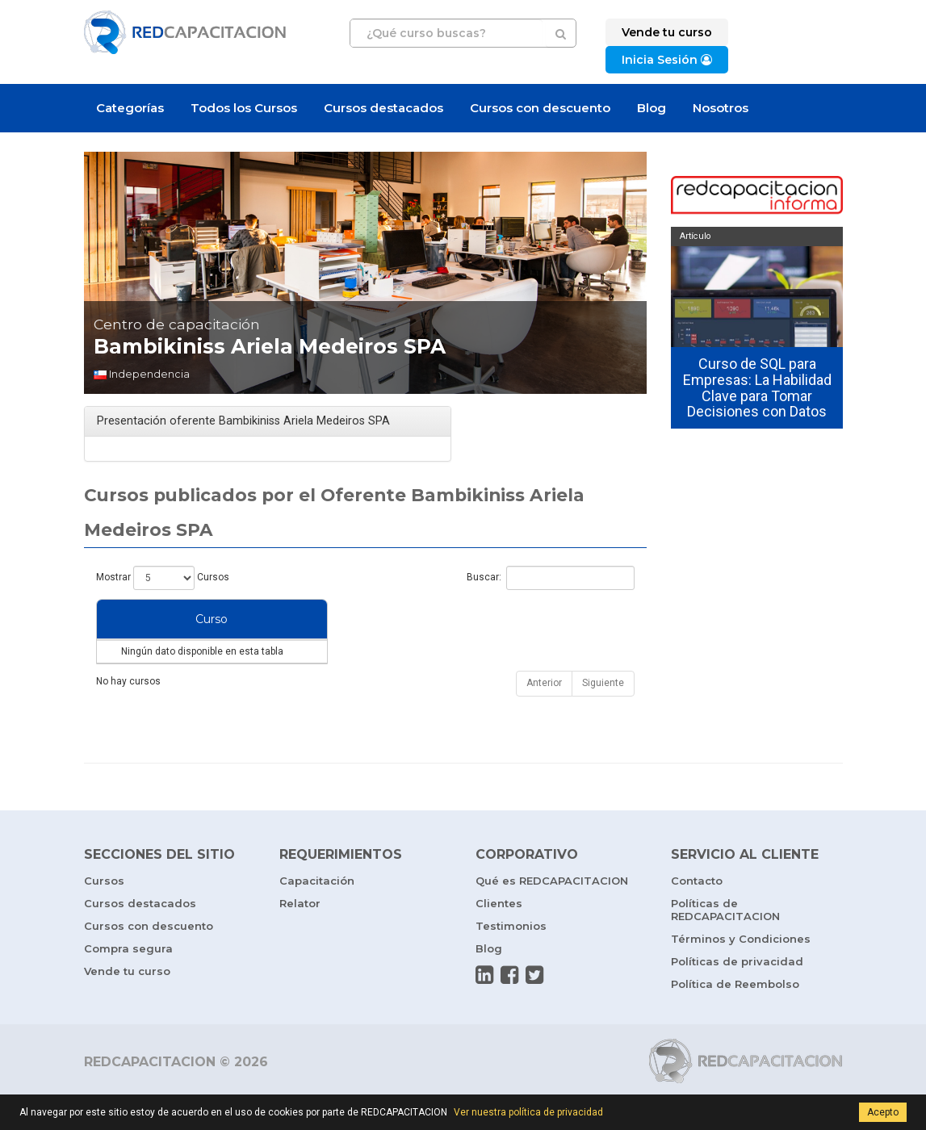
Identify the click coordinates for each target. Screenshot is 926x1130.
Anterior (544, 715)
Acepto (883, 1112)
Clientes (499, 935)
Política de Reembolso (735, 1016)
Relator (300, 935)
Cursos (104, 912)
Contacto (697, 912)
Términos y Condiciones (741, 971)
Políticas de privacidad (737, 993)
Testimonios (511, 958)
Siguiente (603, 715)
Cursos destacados (383, 107)
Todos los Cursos (244, 107)
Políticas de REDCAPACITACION (725, 942)
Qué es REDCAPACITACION (552, 912)
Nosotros (720, 107)
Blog (651, 107)
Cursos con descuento (540, 107)
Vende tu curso (127, 1003)
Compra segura (128, 980)
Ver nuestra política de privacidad (528, 1112)
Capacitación (316, 912)
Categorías (130, 107)
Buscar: (551, 578)
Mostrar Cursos (162, 578)
